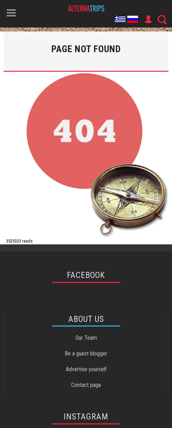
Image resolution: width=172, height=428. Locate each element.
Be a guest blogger (86, 353)
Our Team (86, 337)
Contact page (86, 385)
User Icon (148, 19)
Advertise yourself (86, 369)
